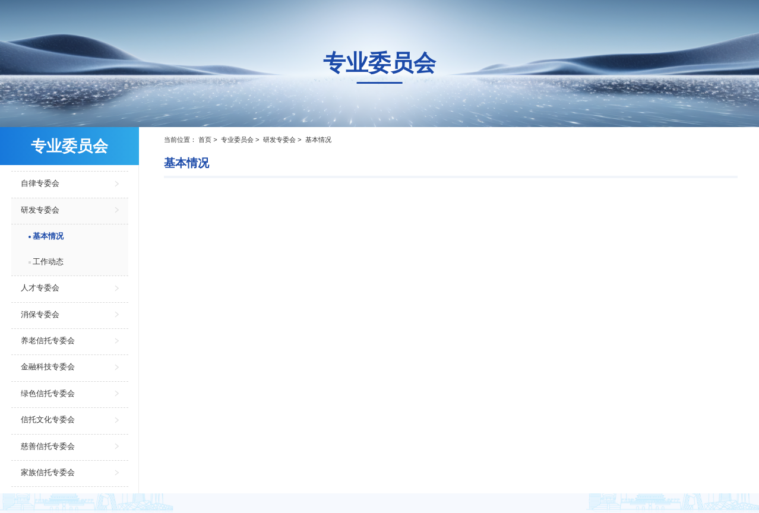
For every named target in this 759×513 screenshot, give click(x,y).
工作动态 (48, 261)
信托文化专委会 (48, 419)
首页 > (208, 139)
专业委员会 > (241, 139)
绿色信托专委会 (48, 393)
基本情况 (48, 236)
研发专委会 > (283, 139)
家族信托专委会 (48, 472)
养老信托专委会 (48, 340)
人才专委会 (40, 287)
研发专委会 (40, 209)
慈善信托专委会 (48, 446)
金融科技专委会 (48, 366)
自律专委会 (40, 183)
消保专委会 (40, 314)
